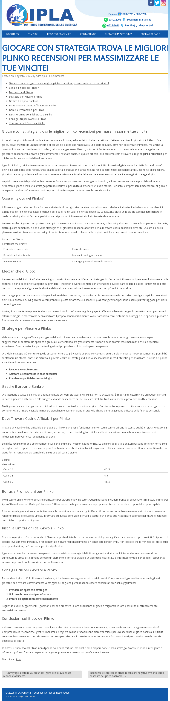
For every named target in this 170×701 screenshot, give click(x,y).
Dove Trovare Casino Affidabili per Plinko (32, 105)
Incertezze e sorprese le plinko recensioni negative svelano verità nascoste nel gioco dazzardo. (127, 674)
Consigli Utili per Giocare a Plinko (28, 119)
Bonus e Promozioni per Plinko (27, 110)
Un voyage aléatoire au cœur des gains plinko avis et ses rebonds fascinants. (37, 674)
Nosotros (12, 34)
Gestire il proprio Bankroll (23, 101)
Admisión (33, 34)
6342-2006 (115, 19)
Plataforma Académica (118, 34)
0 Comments (56, 76)
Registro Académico (59, 34)
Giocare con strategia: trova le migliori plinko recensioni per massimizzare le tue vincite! (59, 83)
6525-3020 (113, 25)
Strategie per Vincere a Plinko (25, 96)
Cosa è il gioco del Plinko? (24, 87)
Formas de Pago (150, 34)
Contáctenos (88, 34)
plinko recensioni (152, 153)
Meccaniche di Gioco (21, 92)
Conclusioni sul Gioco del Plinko (27, 123)
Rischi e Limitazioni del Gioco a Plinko (30, 114)
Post (18, 659)
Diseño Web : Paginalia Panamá (20, 696)
